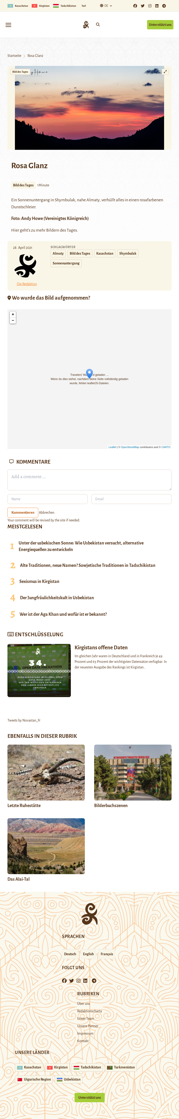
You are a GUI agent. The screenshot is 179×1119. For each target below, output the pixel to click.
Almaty (93, 200)
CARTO (166, 447)
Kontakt (83, 1041)
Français (107, 954)
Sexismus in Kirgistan (39, 581)
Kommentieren (22, 512)
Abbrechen (46, 512)
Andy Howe (32, 218)
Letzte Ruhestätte (24, 805)
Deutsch (70, 954)
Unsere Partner (87, 1026)
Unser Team (85, 1018)
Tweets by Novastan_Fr (23, 720)
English (88, 954)
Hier (15, 230)
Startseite (14, 56)
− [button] (13, 320)
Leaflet (112, 447)
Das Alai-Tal (18, 879)
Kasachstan (104, 253)
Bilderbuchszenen (111, 805)
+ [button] (13, 314)
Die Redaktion (27, 284)
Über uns (83, 1004)
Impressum (85, 1033)
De (103, 5)
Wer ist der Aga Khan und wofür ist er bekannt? (63, 614)
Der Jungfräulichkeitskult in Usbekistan (57, 597)
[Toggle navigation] (8, 24)
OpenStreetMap (130, 447)
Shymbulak (65, 200)
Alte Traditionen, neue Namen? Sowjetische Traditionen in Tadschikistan (87, 565)
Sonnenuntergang (66, 263)
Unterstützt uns (160, 25)
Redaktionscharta (89, 1011)
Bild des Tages (20, 71)
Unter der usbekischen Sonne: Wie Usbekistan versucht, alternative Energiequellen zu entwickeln (81, 546)
